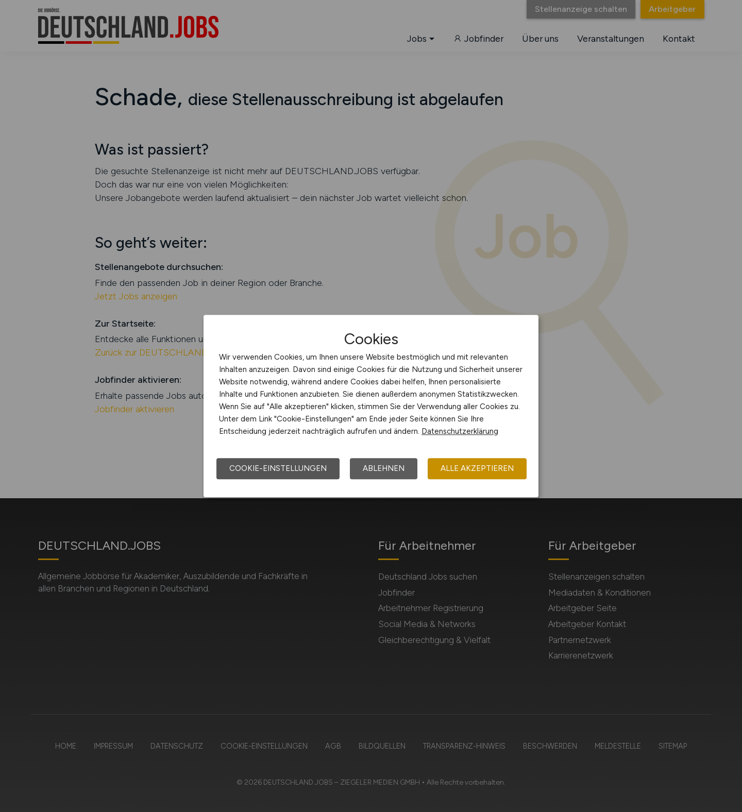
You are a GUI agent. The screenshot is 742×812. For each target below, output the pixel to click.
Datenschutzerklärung (459, 431)
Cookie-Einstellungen (278, 468)
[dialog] (371, 406)
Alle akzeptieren (477, 468)
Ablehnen (383, 468)
